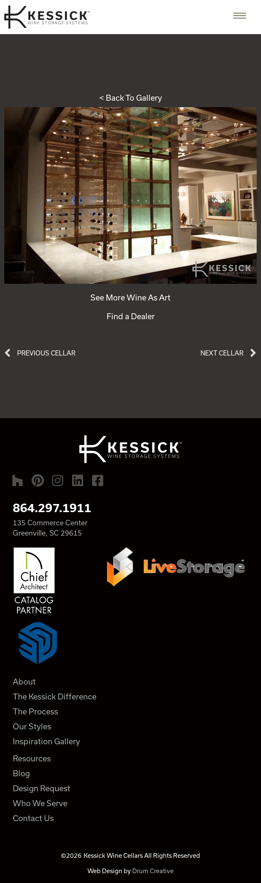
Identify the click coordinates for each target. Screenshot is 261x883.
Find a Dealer (131, 316)
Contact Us (33, 818)
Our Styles (32, 726)
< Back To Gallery (130, 97)
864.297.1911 (52, 507)
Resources (32, 758)
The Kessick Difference (54, 696)
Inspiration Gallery (46, 741)
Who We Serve (40, 803)
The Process (35, 711)
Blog (21, 773)
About (24, 681)
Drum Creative (153, 870)
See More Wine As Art (130, 297)
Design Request (41, 788)
